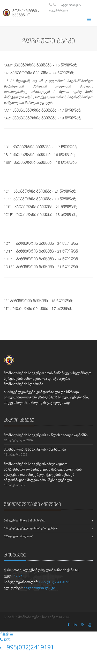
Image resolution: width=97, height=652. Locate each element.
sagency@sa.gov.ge (39, 588)
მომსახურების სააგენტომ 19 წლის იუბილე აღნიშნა (46, 435)
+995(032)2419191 (28, 647)
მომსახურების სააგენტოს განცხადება (35, 449)
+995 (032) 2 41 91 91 (54, 582)
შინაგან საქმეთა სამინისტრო (24, 520)
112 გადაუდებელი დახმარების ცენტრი (31, 528)
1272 (7, 639)
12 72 (18, 576)
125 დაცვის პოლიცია (18, 536)
